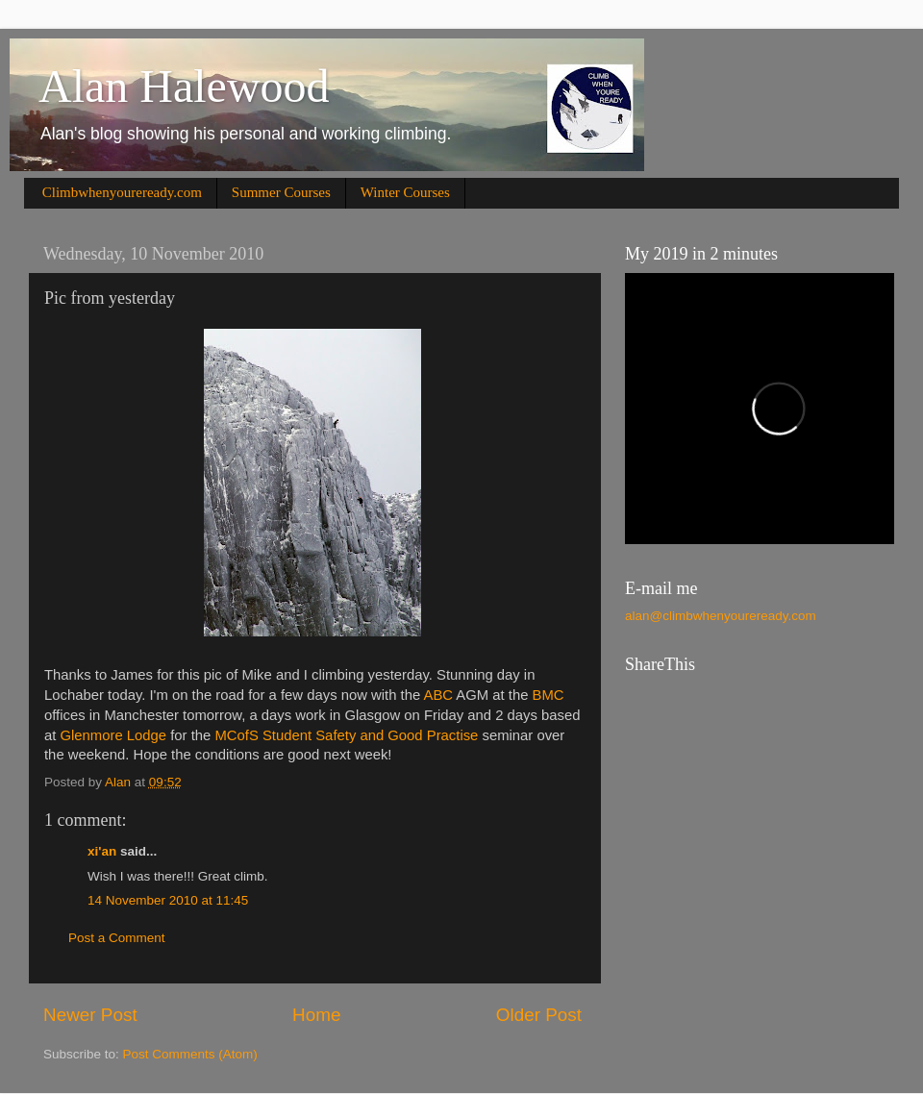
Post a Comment (116, 938)
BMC (548, 695)
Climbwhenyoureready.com (122, 192)
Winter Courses (405, 192)
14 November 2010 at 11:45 (167, 900)
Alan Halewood (184, 86)
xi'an (101, 851)
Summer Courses (281, 192)
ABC (439, 695)
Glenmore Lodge (114, 735)
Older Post (539, 1015)
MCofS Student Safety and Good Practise (346, 735)
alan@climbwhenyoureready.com (720, 616)
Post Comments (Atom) (190, 1054)
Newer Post (90, 1015)
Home (316, 1015)
